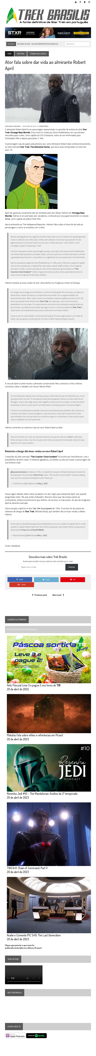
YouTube (61, 1053)
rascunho (9, 135)
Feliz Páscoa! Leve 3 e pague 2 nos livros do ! (33, 681)
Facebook (70, 1053)
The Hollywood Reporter (33, 224)
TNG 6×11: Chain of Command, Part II (27, 864)
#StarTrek (38, 475)
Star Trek (20, 54)
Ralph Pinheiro (14, 126)
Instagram (87, 1053)
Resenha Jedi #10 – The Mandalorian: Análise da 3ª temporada (42, 789)
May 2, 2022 (42, 483)
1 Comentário (42, 126)
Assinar (71, 567)
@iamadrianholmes (18, 472)
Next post (58, 590)
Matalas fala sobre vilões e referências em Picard (34, 731)
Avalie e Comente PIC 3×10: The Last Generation (33, 932)
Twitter (79, 1053)
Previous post (39, 590)
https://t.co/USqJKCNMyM (32, 530)
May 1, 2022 (42, 535)
